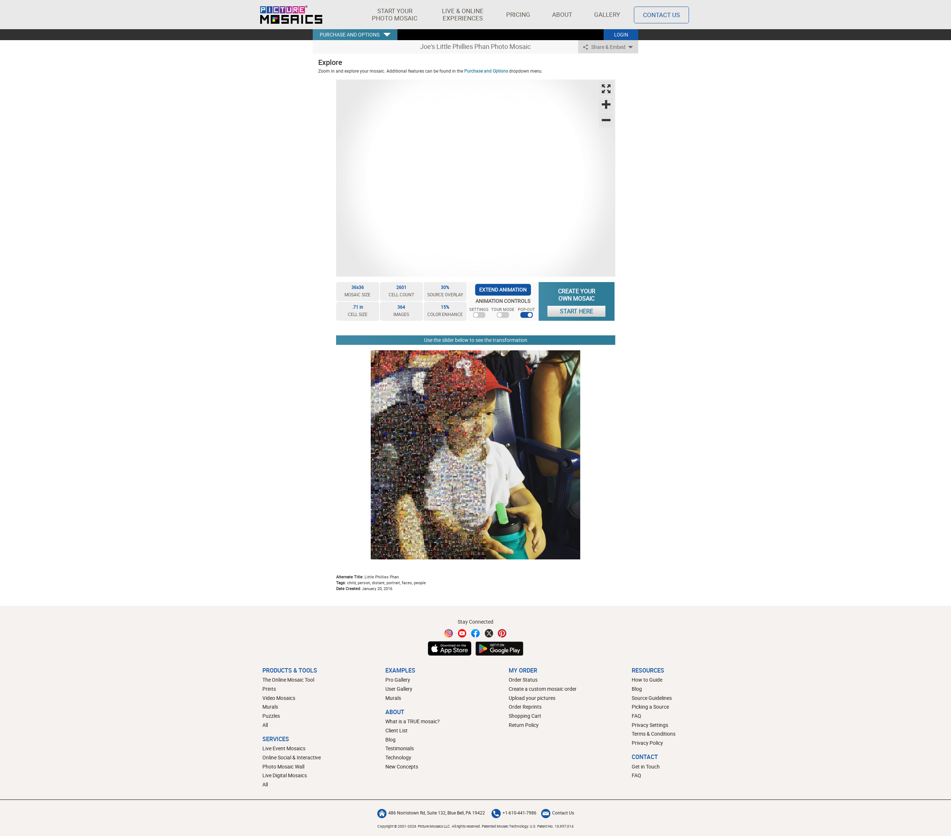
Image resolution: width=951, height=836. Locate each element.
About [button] (563, 14)
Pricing (518, 14)
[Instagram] (448, 633)
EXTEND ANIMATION (503, 289)
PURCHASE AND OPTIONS (350, 34)
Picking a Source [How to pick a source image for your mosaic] (650, 706)
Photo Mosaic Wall (283, 766)
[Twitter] (489, 633)
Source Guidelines (652, 697)
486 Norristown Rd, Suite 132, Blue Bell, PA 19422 (431, 813)
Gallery (607, 14)
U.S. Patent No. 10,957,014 (552, 826)
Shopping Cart (525, 715)
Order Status (523, 679)
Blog (390, 739)
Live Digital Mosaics (284, 775)
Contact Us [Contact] (661, 15)
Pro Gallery (397, 679)
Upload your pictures (532, 697)
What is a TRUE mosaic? (412, 721)
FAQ (636, 715)
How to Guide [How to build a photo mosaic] (647, 679)
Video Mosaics (278, 697)
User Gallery (398, 688)
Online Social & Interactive (291, 757)
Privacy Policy (647, 742)
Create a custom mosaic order (543, 688)
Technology (398, 757)
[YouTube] (462, 633)
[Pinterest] (502, 633)
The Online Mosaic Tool (288, 679)
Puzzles (271, 715)
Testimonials (399, 748)
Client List (396, 730)
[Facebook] (475, 633)
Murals (270, 706)
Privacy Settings (650, 724)
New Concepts (401, 766)
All (265, 724)
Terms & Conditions (653, 733)
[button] (394, 14)
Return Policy (524, 724)
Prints (269, 688)
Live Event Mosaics (283, 748)
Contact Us (557, 813)
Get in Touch (646, 766)
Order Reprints (525, 706)
